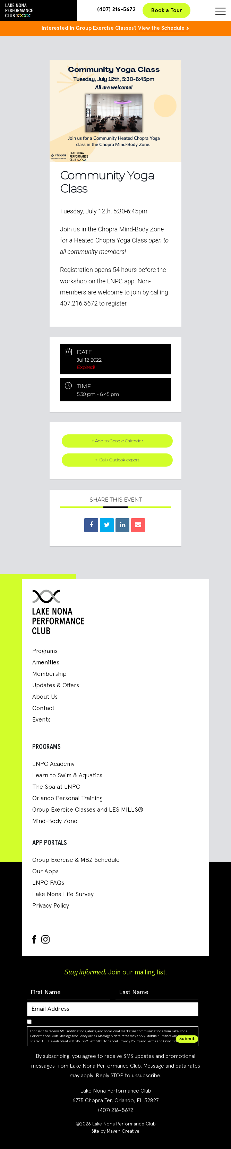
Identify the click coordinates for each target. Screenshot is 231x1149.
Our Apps (45, 871)
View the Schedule (161, 28)
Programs (45, 651)
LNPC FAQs (48, 883)
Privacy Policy (50, 906)
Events (41, 720)
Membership (49, 674)
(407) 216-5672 (116, 9)
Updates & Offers (55, 685)
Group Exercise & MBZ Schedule (76, 860)
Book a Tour (166, 10)
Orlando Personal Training (67, 798)
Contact (43, 708)
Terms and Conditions (163, 1041)
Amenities (45, 663)
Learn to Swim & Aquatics (67, 775)
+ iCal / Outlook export (117, 459)
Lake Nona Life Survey (63, 894)
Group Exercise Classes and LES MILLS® (87, 810)
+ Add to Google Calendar (117, 440)
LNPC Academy (53, 764)
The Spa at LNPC (56, 787)
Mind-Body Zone (54, 821)
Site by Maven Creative (115, 1131)
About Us (45, 697)
